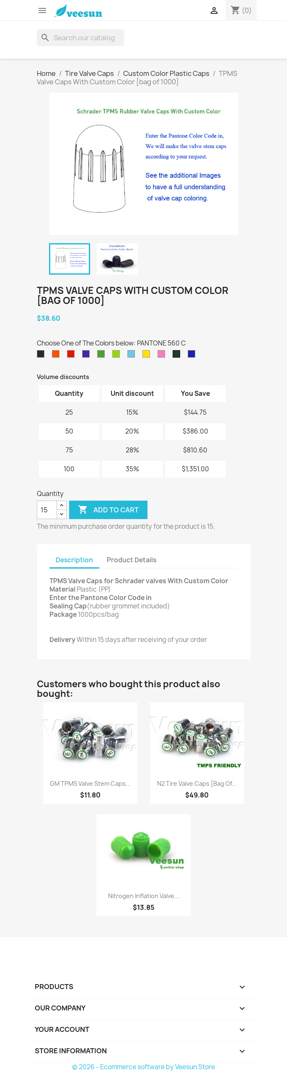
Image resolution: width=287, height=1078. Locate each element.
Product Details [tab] (131, 560)
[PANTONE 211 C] (163, 356)
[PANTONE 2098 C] (87, 356)
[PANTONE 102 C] (147, 356)
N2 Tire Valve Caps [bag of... (197, 783)
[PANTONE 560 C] (178, 356)
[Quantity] (47, 510)
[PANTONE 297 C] (132, 356)
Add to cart (108, 509)
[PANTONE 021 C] (57, 356)
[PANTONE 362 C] (102, 356)
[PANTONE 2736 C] (193, 356)
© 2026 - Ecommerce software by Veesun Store (143, 1066)
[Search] (80, 37)
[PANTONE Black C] (42, 356)
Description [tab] (74, 560)
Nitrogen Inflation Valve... (143, 896)
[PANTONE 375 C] (117, 356)
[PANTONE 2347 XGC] (72, 356)
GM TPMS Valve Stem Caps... (90, 783)
